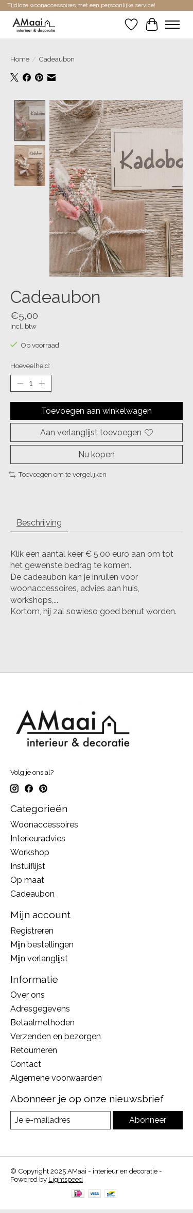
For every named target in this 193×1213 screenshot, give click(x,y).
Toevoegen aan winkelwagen (96, 409)
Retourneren (33, 1049)
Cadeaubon (32, 893)
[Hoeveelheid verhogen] (41, 382)
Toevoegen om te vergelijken (58, 473)
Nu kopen (96, 453)
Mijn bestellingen (42, 943)
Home (19, 59)
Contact (25, 1063)
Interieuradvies (37, 837)
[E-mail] (60, 1119)
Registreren (32, 929)
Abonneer (147, 1119)
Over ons (27, 994)
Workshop (29, 851)
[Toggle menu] (172, 24)
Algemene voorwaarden (56, 1077)
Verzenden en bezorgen (55, 1035)
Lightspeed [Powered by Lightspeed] (65, 1178)
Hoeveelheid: (30, 364)
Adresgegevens (40, 1008)
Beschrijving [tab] (39, 522)
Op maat (27, 879)
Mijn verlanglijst (39, 957)
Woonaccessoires (44, 823)
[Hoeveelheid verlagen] (20, 382)
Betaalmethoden (42, 1021)
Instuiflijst (27, 865)
